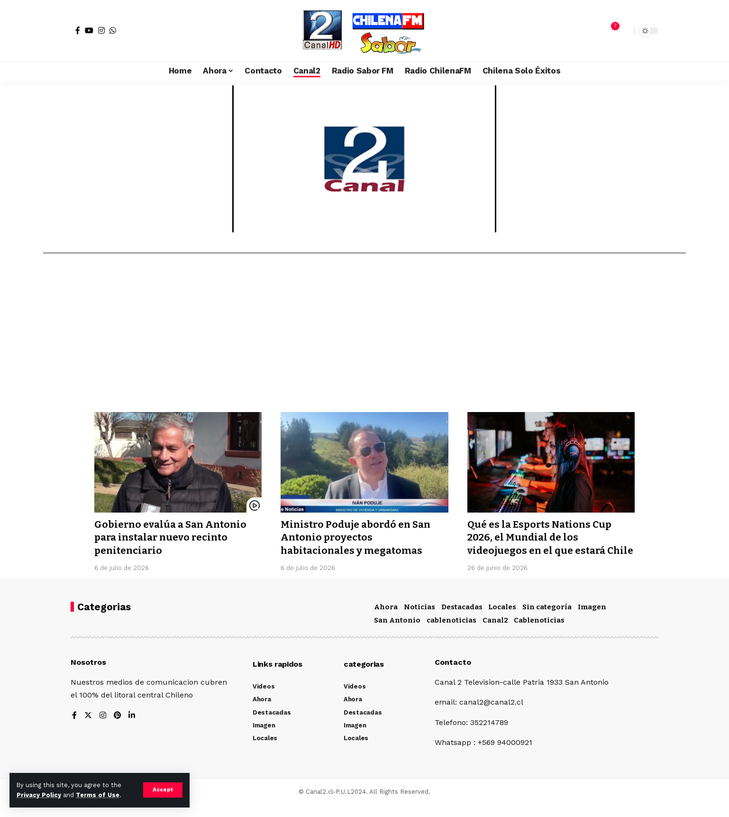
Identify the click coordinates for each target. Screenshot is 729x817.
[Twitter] (88, 728)
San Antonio (397, 633)
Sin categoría (547, 619)
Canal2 (495, 633)
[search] (624, 31)
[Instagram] (101, 30)
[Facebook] (77, 30)
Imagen (592, 619)
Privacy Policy (39, 795)
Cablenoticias (539, 633)
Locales (502, 619)
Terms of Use (97, 795)
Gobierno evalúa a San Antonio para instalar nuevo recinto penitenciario (173, 537)
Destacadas (462, 619)
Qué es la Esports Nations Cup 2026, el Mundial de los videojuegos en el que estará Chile (541, 543)
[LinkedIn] (132, 728)
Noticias (419, 619)
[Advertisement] (364, 336)
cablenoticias (451, 633)
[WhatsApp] (112, 30)
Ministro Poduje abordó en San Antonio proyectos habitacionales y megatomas (358, 537)
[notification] (610, 31)
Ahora (386, 619)
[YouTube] (89, 30)
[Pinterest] (117, 728)
